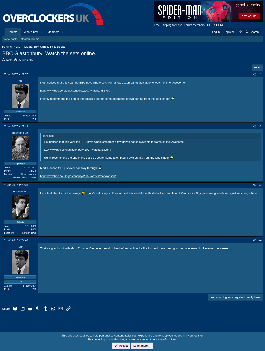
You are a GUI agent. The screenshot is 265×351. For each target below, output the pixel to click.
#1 (260, 74)
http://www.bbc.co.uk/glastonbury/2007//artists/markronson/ (78, 176)
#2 (260, 126)
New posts (11, 39)
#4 (260, 240)
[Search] (251, 32)
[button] (41, 32)
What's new (31, 32)
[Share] (254, 74)
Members (53, 32)
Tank (9, 60)
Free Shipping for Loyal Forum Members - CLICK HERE (189, 25)
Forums (12, 32)
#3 (260, 185)
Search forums (30, 39)
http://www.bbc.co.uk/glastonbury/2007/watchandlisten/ (75, 90)
